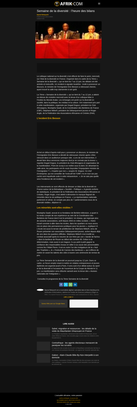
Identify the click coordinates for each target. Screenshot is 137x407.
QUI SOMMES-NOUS (62, 400)
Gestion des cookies (75, 402)
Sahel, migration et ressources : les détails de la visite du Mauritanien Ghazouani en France (74, 329)
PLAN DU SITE (74, 398)
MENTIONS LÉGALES (74, 400)
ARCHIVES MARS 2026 (63, 402)
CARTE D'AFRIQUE (64, 398)
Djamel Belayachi (43, 14)
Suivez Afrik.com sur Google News (53, 303)
